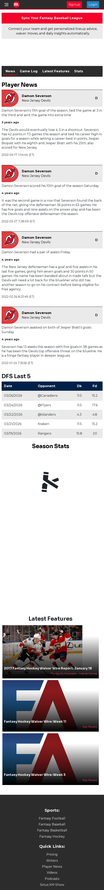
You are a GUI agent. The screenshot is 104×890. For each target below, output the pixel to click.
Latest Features (55, 71)
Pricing (52, 854)
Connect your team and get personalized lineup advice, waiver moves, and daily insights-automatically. (52, 31)
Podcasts (52, 879)
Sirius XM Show (52, 885)
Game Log (29, 71)
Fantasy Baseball (52, 824)
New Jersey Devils (36, 100)
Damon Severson (36, 96)
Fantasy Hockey (52, 836)
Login (93, 4)
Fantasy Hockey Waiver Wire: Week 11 (35, 721)
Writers (52, 861)
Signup (74, 4)
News (10, 71)
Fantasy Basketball (52, 830)
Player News (52, 866)
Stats (78, 71)
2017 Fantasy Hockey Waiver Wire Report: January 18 (48, 668)
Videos (52, 872)
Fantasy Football (52, 818)
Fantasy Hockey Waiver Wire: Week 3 (35, 775)
